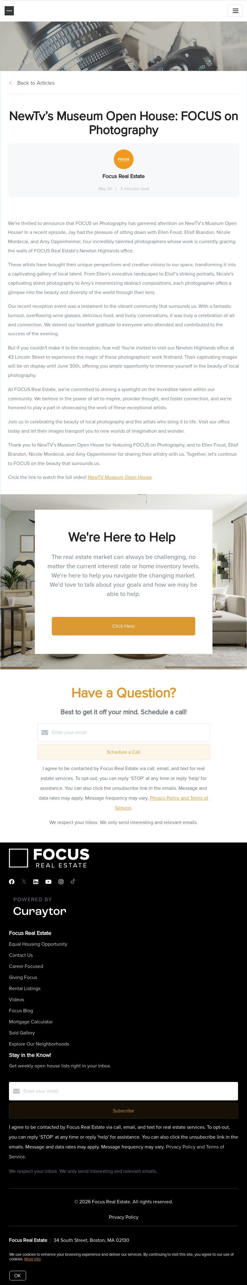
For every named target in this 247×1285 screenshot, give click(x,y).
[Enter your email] (130, 732)
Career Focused (26, 966)
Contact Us (21, 955)
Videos (16, 999)
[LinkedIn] (35, 882)
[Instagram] (61, 882)
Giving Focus (23, 977)
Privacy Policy (123, 1217)
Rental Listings (24, 988)
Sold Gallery (22, 1032)
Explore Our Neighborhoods (39, 1043)
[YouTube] (48, 882)
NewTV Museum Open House (120, 477)
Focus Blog (21, 1010)
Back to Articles (36, 83)
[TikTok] (73, 882)
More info (32, 1259)
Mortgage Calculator (31, 1021)
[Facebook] (11, 882)
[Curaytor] (40, 917)
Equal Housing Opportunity (38, 944)
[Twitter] (24, 882)
